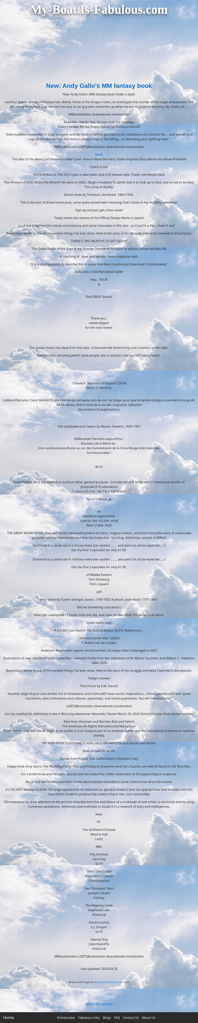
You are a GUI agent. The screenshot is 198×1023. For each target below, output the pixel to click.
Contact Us (131, 1017)
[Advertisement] (99, 52)
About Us (148, 1017)
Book (99, 154)
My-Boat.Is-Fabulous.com (108, 982)
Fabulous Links (89, 1017)
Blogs (107, 1017)
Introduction (66, 1017)
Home (8, 1017)
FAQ (117, 1017)
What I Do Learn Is (99, 1004)
